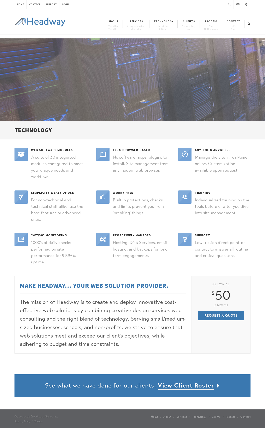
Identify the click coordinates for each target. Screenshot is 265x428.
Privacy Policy (22, 421)
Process (230, 416)
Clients (216, 416)
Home (20, 4)
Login (66, 4)
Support (51, 4)
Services (181, 416)
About (167, 416)
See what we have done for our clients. (132, 386)
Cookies (38, 421)
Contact (34, 4)
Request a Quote (221, 316)
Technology (199, 416)
